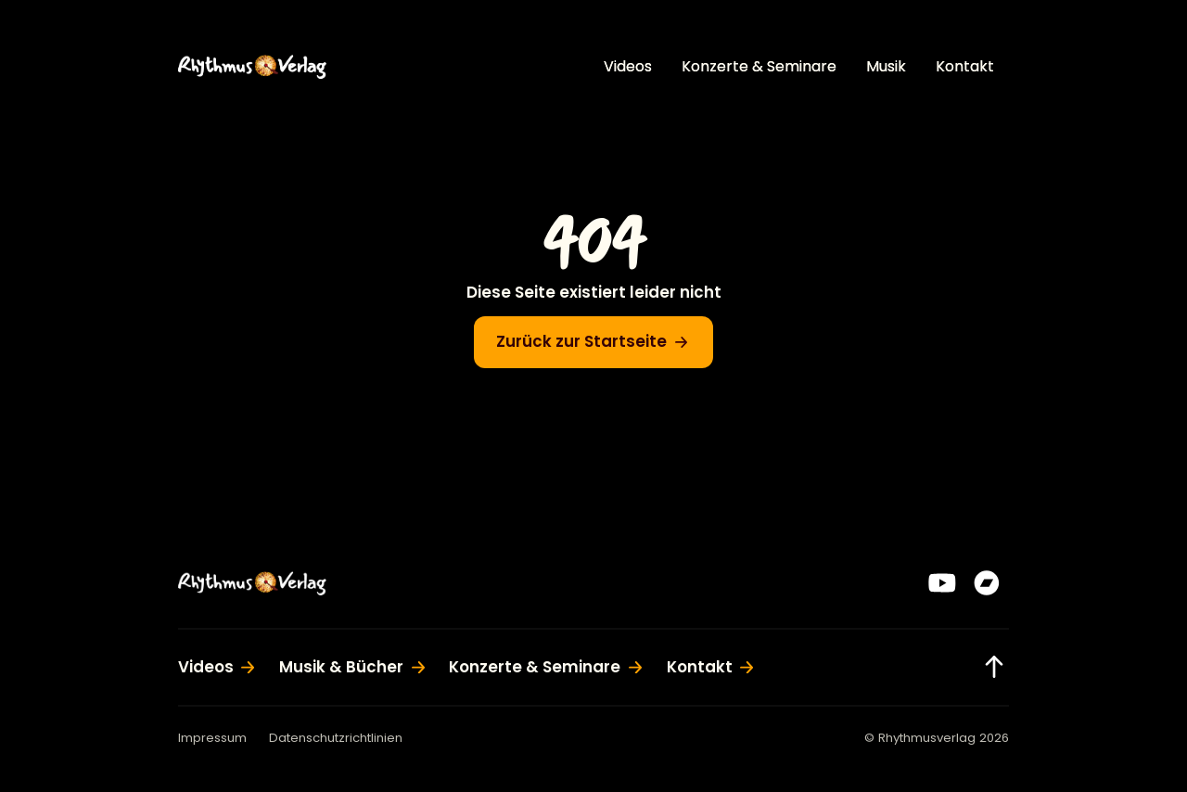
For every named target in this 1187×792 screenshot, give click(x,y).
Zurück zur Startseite (581, 341)
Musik (886, 66)
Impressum (212, 738)
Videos (628, 66)
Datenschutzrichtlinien (335, 738)
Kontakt (965, 66)
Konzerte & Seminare (759, 66)
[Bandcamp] (986, 583)
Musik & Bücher (341, 667)
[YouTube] (942, 583)
